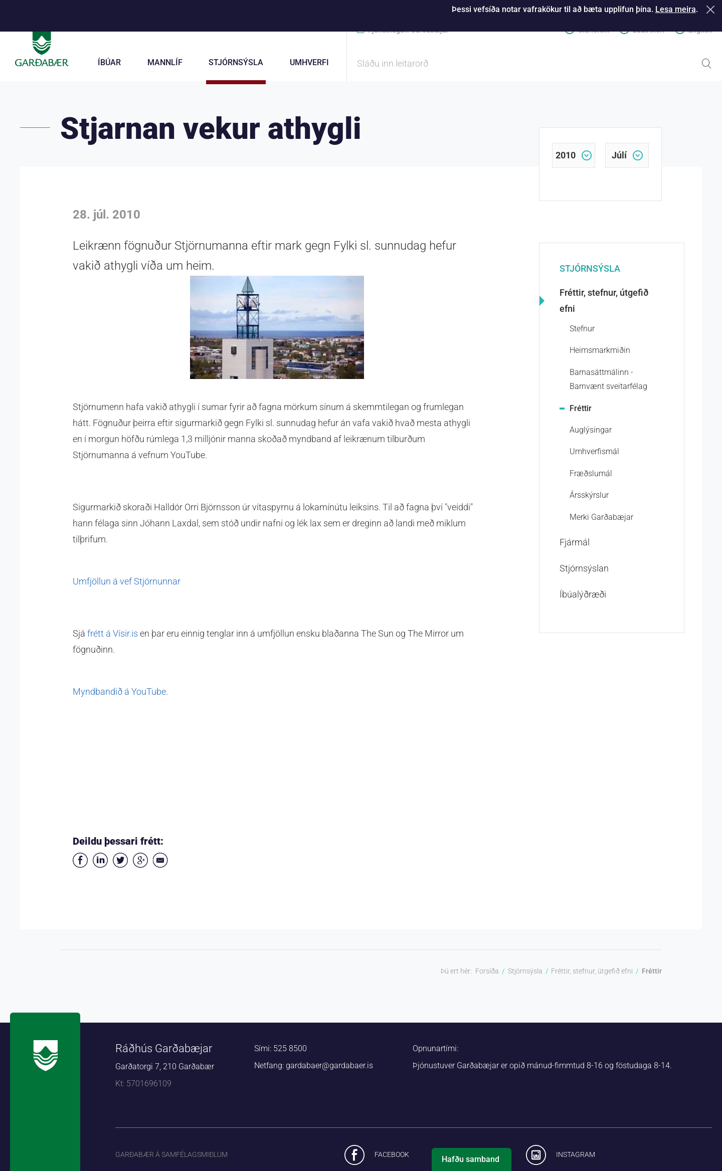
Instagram (575, 1160)
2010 (566, 161)
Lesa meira (675, 9)
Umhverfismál (594, 457)
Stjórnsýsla (590, 274)
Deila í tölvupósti (160, 866)
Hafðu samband (470, 1159)
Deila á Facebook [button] (80, 866)
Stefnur (582, 334)
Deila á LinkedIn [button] (100, 866)
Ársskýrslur (589, 501)
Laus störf (649, 30)
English (700, 30)
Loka (712, 9)
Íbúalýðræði (583, 600)
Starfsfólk (593, 30)
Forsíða (487, 977)
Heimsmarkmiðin (600, 356)
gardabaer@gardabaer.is (329, 1071)
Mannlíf (165, 62)
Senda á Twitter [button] (120, 866)
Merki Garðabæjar (601, 522)
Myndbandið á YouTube (119, 697)
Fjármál (575, 548)
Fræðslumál (591, 479)
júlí (619, 161)
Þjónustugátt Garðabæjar (408, 30)
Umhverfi (309, 62)
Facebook (392, 1160)
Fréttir (581, 414)
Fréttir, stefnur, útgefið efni (604, 306)
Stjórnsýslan (584, 574)
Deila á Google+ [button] (140, 866)
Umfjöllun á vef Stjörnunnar (126, 587)
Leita (706, 63)
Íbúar (109, 62)
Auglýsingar (591, 436)
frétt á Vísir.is (113, 639)
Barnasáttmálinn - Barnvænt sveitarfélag (608, 385)
